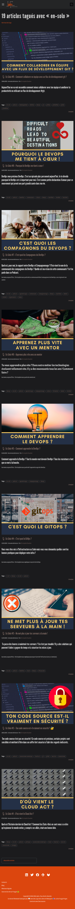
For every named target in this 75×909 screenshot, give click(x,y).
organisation (12, 297)
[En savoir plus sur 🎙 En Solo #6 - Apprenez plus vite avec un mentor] (70, 394)
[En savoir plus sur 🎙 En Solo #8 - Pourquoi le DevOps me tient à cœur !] (70, 201)
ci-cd (8, 576)
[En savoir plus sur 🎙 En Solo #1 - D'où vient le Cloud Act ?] (70, 849)
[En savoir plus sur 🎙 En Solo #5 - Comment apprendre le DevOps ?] (70, 484)
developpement (23, 105)
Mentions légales (7, 888)
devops (38, 105)
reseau (20, 297)
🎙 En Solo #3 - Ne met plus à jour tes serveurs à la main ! (25, 633)
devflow (32, 105)
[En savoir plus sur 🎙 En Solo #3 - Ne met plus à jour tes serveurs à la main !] (70, 674)
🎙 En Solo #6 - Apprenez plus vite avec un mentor (22, 354)
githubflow (55, 105)
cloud (28, 671)
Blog (3, 885)
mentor (65, 294)
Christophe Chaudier (26, 81)
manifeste (51, 197)
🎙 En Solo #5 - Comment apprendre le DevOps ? (21, 448)
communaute (30, 197)
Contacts (4, 882)
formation (55, 391)
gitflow (48, 105)
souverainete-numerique (25, 756)
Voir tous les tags (7, 23)
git (43, 105)
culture (38, 197)
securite (54, 756)
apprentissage (23, 294)
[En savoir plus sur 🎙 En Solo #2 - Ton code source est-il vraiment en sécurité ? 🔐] (70, 759)
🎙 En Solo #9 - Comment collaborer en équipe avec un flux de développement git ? (34, 77)
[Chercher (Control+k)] (71, 4)
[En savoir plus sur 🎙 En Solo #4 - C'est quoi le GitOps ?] (70, 579)
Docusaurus (41, 901)
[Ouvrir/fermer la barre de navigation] (3, 4)
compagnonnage (43, 294)
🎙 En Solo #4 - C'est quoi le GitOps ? (17, 538)
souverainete (61, 756)
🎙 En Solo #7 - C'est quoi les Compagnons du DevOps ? (24, 255)
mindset (58, 197)
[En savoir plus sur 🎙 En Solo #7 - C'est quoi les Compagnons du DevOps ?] (70, 300)
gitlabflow (5, 108)
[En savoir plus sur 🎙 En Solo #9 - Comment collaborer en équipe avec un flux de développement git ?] (70, 111)
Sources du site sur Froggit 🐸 (10, 892)
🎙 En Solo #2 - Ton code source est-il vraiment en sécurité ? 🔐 (28, 728)
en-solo (8, 105)
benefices (21, 197)
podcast (15, 105)
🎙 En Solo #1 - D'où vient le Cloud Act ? (18, 814)
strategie (14, 845)
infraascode (41, 671)
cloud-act (37, 756)
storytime (64, 197)
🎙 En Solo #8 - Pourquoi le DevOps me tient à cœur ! (23, 166)
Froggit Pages (63, 899)
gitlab (62, 105)
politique (27, 842)
